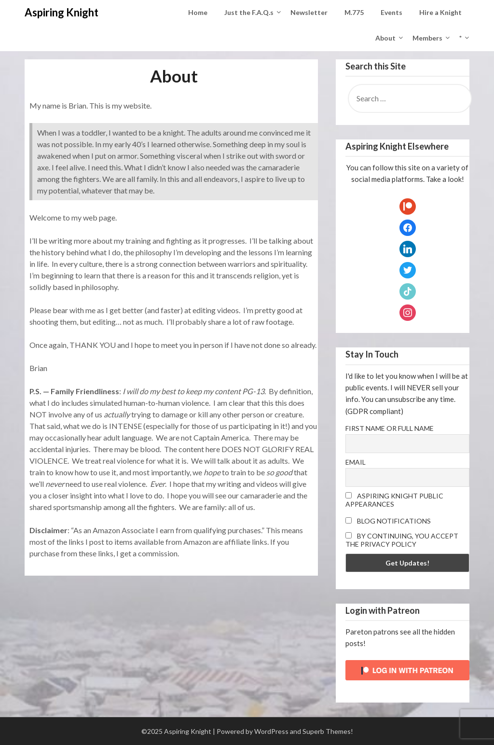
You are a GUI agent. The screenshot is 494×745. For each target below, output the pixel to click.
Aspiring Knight (61, 12)
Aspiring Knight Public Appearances (394, 500)
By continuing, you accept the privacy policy (401, 540)
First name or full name (389, 428)
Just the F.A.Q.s (249, 12)
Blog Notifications (388, 521)
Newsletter (309, 12)
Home (197, 12)
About (385, 38)
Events (391, 12)
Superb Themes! (327, 731)
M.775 (354, 12)
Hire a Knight (440, 12)
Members (427, 38)
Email (355, 462)
